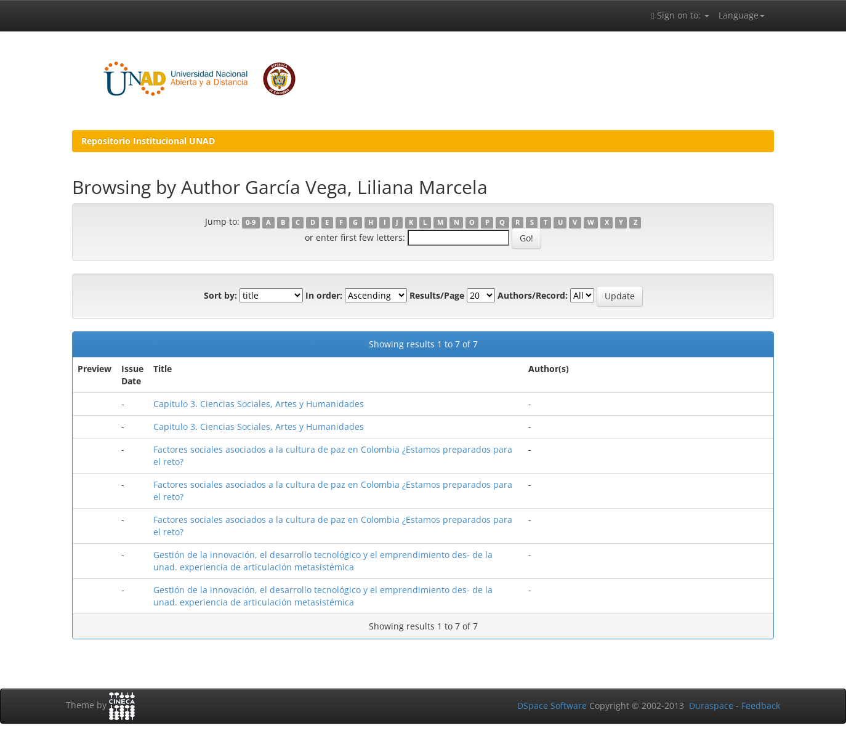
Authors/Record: (533, 295)
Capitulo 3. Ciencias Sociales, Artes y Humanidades (258, 404)
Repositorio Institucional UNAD (148, 141)
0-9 (251, 222)
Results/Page (436, 295)
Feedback (760, 705)
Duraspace (711, 705)
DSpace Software (552, 705)
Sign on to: (680, 15)
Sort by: (220, 295)
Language (742, 15)
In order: (323, 295)
